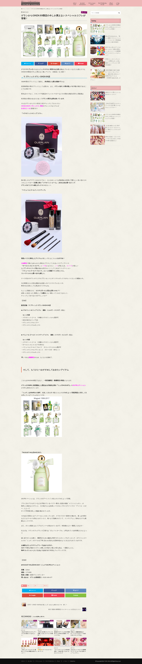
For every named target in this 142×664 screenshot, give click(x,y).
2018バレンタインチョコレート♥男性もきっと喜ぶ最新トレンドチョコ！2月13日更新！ (112, 62)
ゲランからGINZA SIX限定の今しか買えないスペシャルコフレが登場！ (113, 27)
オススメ (31, 585)
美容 (46, 585)
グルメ (111, 3)
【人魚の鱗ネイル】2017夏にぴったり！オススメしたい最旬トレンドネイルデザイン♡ (113, 128)
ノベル (117, 3)
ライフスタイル (102, 3)
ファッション (91, 3)
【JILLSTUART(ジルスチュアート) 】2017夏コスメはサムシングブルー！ (113, 105)
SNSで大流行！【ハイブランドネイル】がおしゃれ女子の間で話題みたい (113, 138)
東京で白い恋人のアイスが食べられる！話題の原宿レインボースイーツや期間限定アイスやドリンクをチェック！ (113, 51)
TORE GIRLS (107, 661)
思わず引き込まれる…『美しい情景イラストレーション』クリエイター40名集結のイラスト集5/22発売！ (113, 39)
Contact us (72, 661)
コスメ (74, 3)
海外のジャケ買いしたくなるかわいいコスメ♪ (113, 93)
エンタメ (82, 3)
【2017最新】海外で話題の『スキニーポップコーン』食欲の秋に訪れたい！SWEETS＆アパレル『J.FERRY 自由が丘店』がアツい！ (105, 75)
